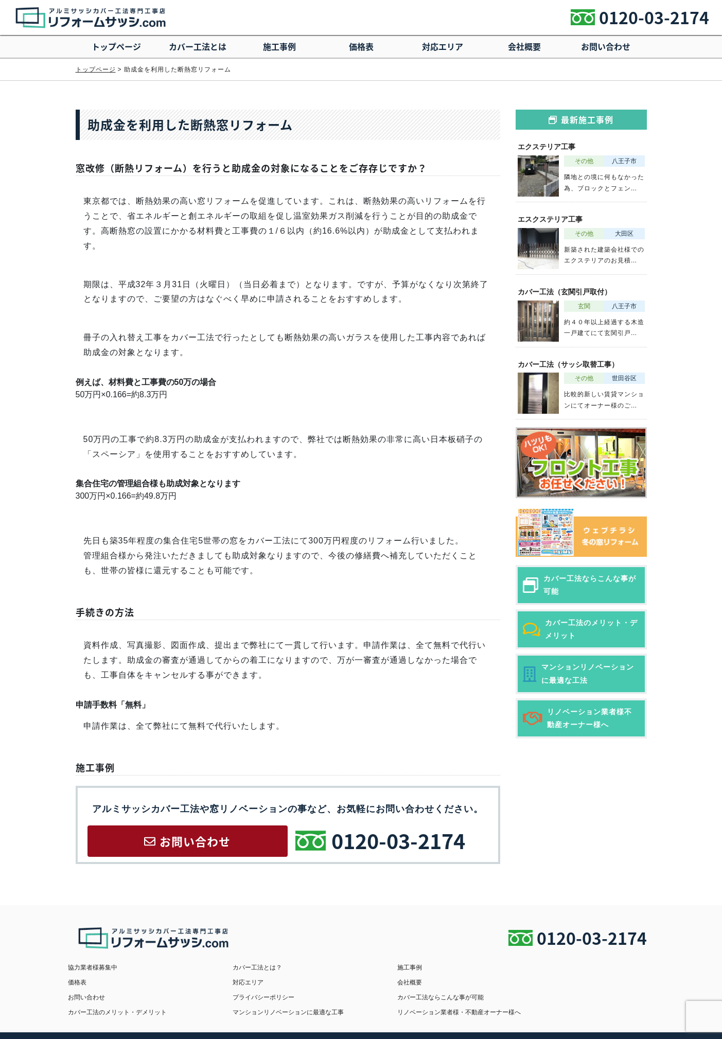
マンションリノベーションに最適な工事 (416, 996)
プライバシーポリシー (538, 981)
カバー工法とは (197, 46)
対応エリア (442, 46)
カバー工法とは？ (238, 967)
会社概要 (524, 46)
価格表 (361, 46)
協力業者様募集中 (92, 967)
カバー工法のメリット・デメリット (263, 996)
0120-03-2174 (654, 17)
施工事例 (279, 46)
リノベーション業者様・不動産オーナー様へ (569, 996)
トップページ (116, 46)
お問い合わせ (605, 46)
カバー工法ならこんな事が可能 (111, 996)
